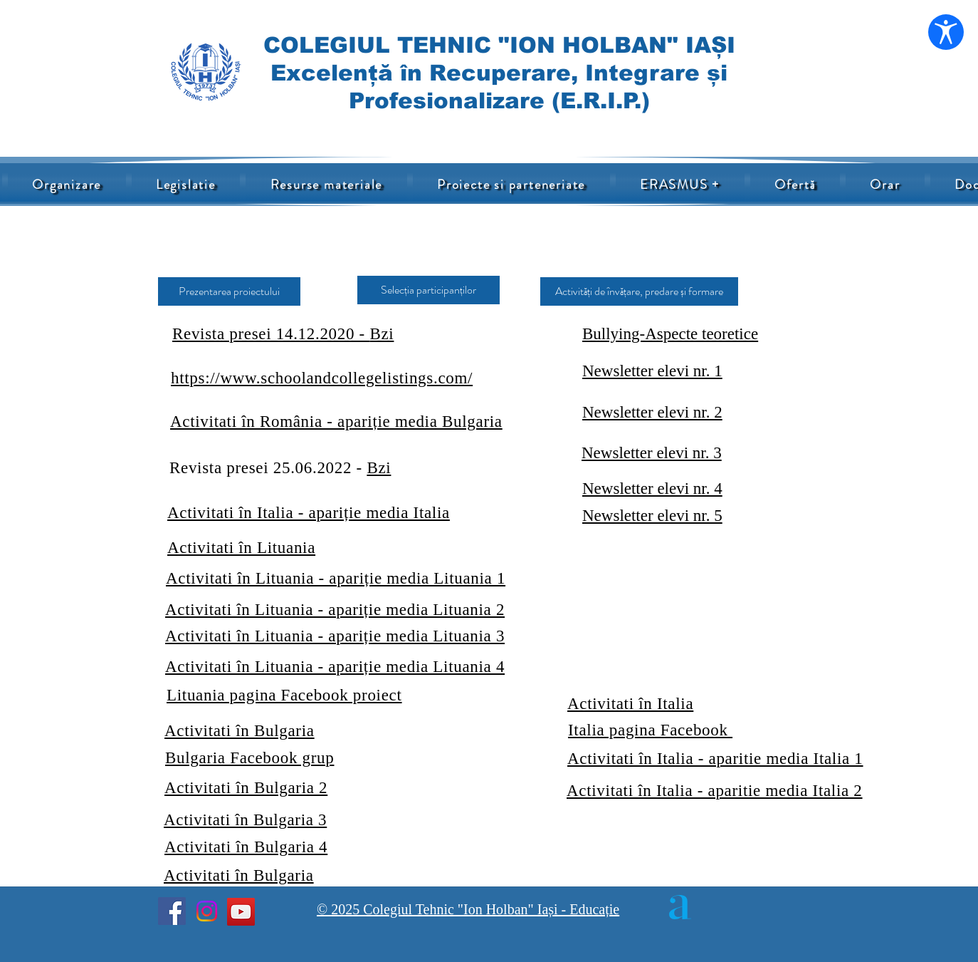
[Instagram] (207, 911)
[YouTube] (241, 912)
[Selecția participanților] (428, 290)
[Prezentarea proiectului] (229, 291)
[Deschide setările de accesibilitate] (946, 32)
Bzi (379, 468)
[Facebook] (172, 911)
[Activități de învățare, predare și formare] (639, 291)
